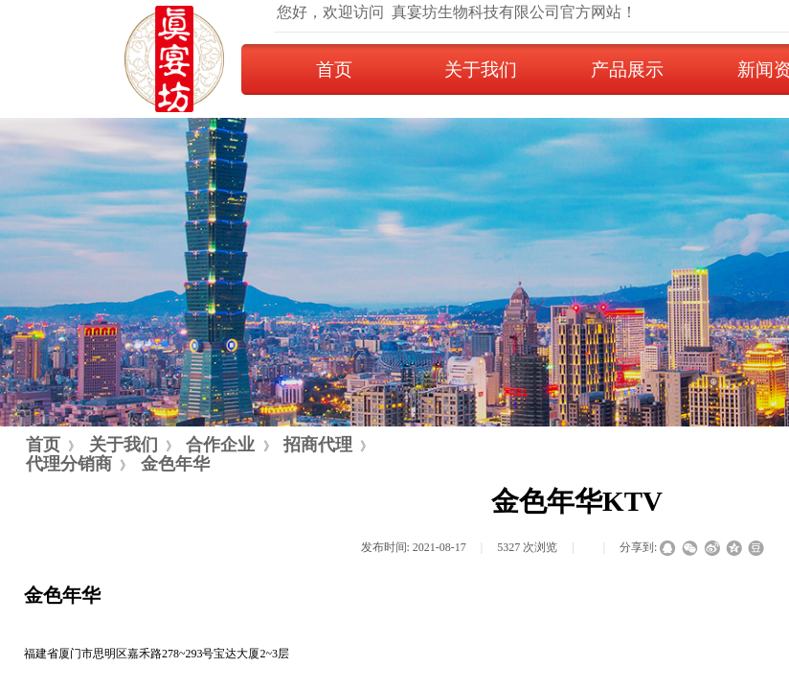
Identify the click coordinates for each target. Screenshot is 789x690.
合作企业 (220, 444)
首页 (334, 69)
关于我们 (480, 69)
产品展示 (627, 69)
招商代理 (317, 444)
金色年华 (175, 463)
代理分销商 (69, 463)
